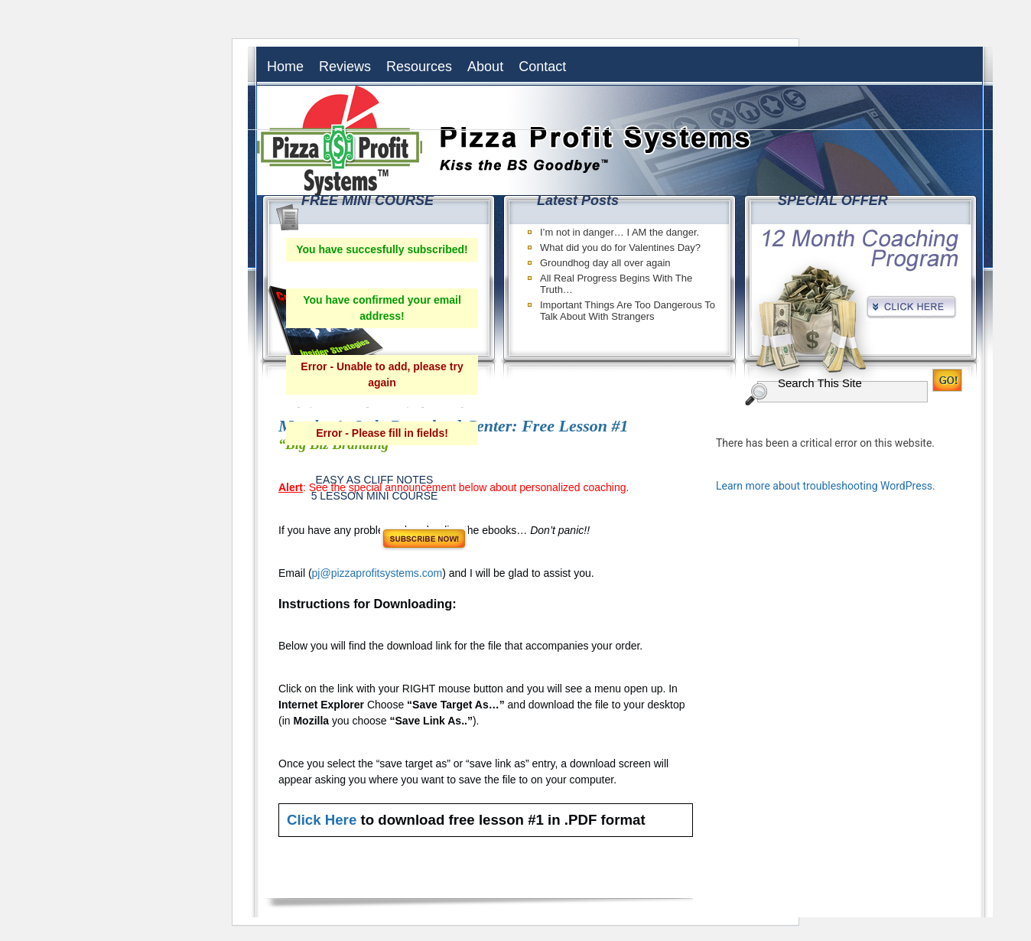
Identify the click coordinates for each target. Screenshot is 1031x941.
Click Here (321, 820)
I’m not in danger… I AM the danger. (619, 232)
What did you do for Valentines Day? (620, 247)
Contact (542, 66)
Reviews (345, 66)
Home (285, 66)
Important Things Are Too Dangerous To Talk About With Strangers (627, 310)
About (485, 66)
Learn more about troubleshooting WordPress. (825, 486)
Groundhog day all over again (605, 263)
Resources (419, 66)
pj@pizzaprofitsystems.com (377, 573)
